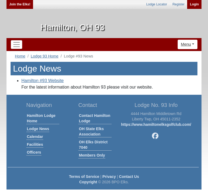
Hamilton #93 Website (42, 80)
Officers (34, 152)
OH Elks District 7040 (93, 145)
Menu (186, 44)
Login (194, 4)
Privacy (109, 176)
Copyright (88, 182)
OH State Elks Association (91, 131)
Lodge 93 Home (44, 56)
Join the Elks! (19, 4)
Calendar (35, 136)
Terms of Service (84, 176)
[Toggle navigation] (16, 44)
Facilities (35, 144)
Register (179, 4)
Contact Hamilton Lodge (94, 118)
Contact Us (129, 176)
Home (20, 56)
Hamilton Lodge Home (41, 118)
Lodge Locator (156, 4)
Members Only (92, 155)
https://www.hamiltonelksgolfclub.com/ (156, 124)
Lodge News (38, 129)
